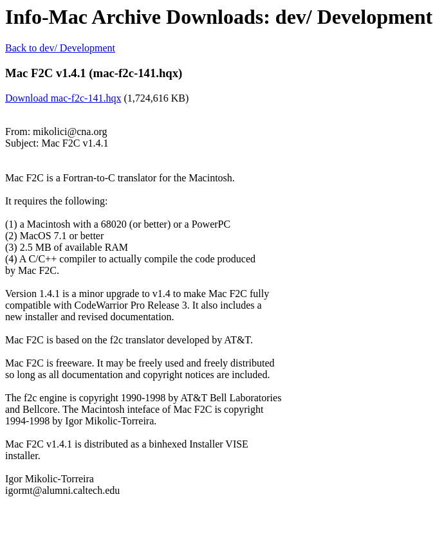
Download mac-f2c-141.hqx (63, 98)
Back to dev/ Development (60, 47)
